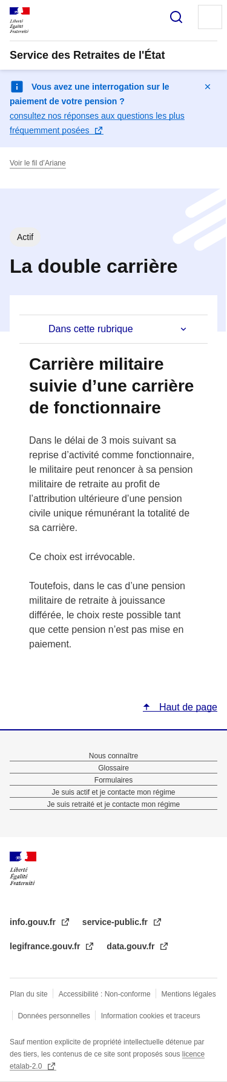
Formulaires (113, 780)
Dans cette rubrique (90, 329)
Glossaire (113, 768)
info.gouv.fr (34, 922)
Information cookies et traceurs (150, 1016)
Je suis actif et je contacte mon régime (113, 792)
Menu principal (210, 17)
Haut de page (186, 707)
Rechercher (176, 17)
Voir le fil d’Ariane (38, 163)
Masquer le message (207, 86)
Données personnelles (54, 1016)
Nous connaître (113, 756)
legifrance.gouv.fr (46, 946)
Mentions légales (189, 994)
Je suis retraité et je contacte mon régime (113, 804)
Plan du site (29, 994)
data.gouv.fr (132, 946)
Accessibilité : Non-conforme (105, 994)
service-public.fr (116, 922)
